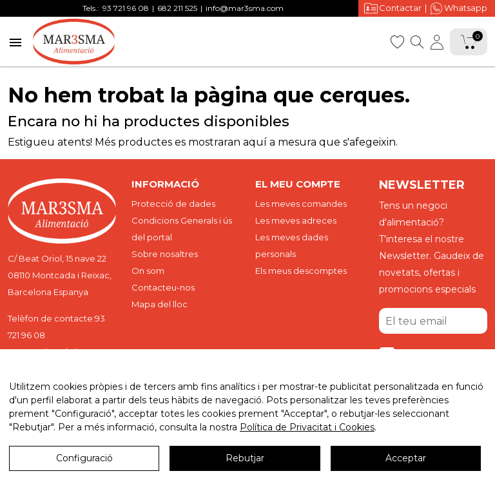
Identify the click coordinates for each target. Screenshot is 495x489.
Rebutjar (245, 458)
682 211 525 (177, 8)
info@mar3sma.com (245, 8)
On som (147, 270)
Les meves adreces (295, 220)
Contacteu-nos (163, 287)
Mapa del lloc (159, 304)
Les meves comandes (301, 203)
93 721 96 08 (125, 8)
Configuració (84, 458)
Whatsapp (458, 8)
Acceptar (405, 458)
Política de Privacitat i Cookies (307, 427)
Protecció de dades (173, 203)
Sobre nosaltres (164, 254)
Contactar (393, 8)
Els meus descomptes (301, 270)
